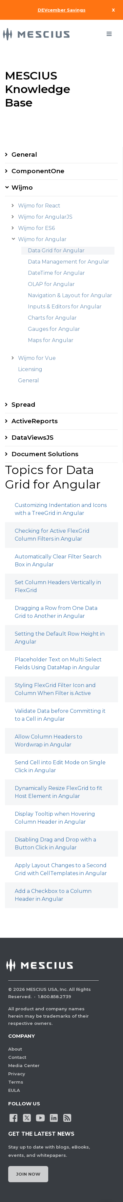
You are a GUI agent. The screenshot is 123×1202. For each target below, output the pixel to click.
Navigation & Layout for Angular (70, 295)
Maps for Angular (50, 340)
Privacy (16, 1073)
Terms (15, 1082)
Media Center (24, 1065)
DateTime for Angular (56, 273)
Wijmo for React (39, 206)
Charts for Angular (52, 318)
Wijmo (22, 187)
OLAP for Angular (51, 284)
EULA (14, 1090)
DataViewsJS (32, 437)
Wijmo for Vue (37, 358)
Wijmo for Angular (42, 239)
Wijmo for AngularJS (45, 217)
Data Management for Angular (68, 262)
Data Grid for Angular (56, 250)
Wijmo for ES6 (36, 228)
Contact (17, 1057)
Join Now (28, 1174)
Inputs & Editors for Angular (65, 306)
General (24, 154)
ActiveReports (34, 421)
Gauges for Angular (54, 329)
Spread (23, 404)
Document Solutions (44, 454)
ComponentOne (37, 171)
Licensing (30, 369)
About (15, 1049)
